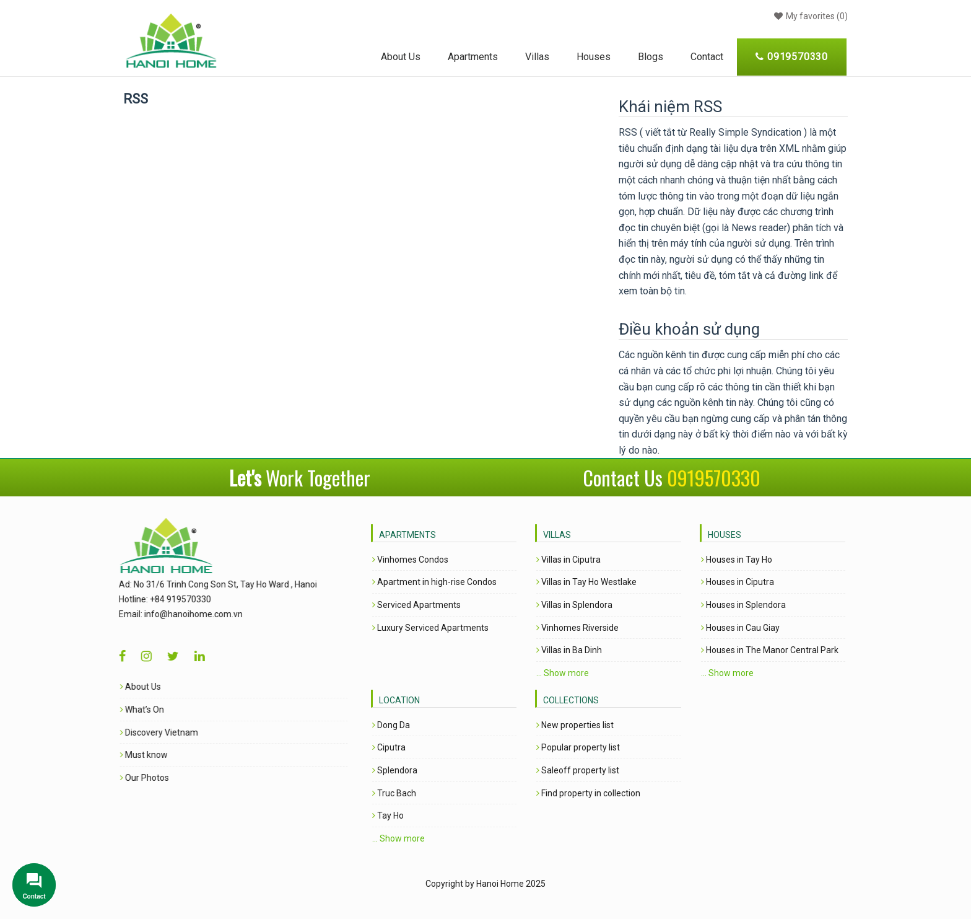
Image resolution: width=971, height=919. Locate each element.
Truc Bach (394, 793)
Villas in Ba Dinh (569, 650)
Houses (594, 57)
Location (399, 700)
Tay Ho (388, 815)
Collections (571, 700)
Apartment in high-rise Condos (434, 582)
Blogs (650, 57)
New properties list (575, 725)
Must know (127, 755)
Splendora (394, 770)
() (809, 16)
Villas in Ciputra (568, 560)
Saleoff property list (577, 770)
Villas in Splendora (574, 605)
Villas (537, 57)
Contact (706, 57)
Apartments (473, 57)
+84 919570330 (163, 599)
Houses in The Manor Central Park (769, 650)
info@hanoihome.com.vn (177, 614)
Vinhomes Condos (410, 560)
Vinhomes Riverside (577, 628)
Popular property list (578, 747)
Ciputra (389, 747)
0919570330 (713, 477)
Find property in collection (588, 793)
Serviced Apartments (416, 605)
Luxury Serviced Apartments (430, 628)
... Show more (562, 673)
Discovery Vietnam (142, 732)
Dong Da (391, 725)
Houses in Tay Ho (736, 560)
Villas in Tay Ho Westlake (586, 582)
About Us (400, 57)
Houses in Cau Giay (740, 628)
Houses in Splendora (743, 605)
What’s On (125, 710)
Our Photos (127, 778)
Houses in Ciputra (737, 582)
